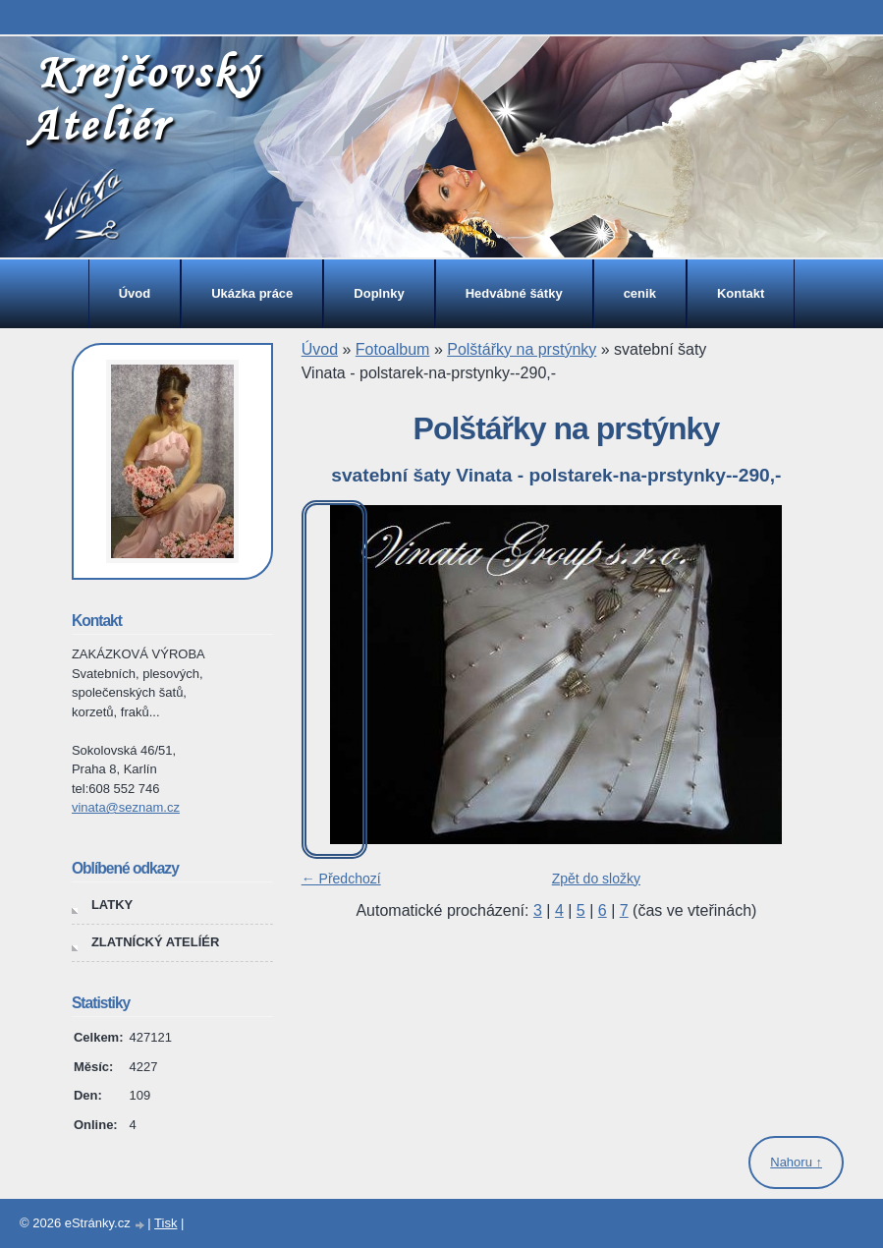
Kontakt (740, 293)
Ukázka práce (252, 293)
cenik (640, 293)
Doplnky (379, 293)
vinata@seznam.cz (126, 807)
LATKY (112, 904)
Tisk (165, 1223)
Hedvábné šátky (514, 293)
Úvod (135, 293)
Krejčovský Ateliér (143, 97)
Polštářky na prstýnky (521, 349)
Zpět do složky (596, 878)
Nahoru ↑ (796, 1162)
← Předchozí (341, 878)
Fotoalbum (393, 349)
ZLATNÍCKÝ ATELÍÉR (155, 942)
